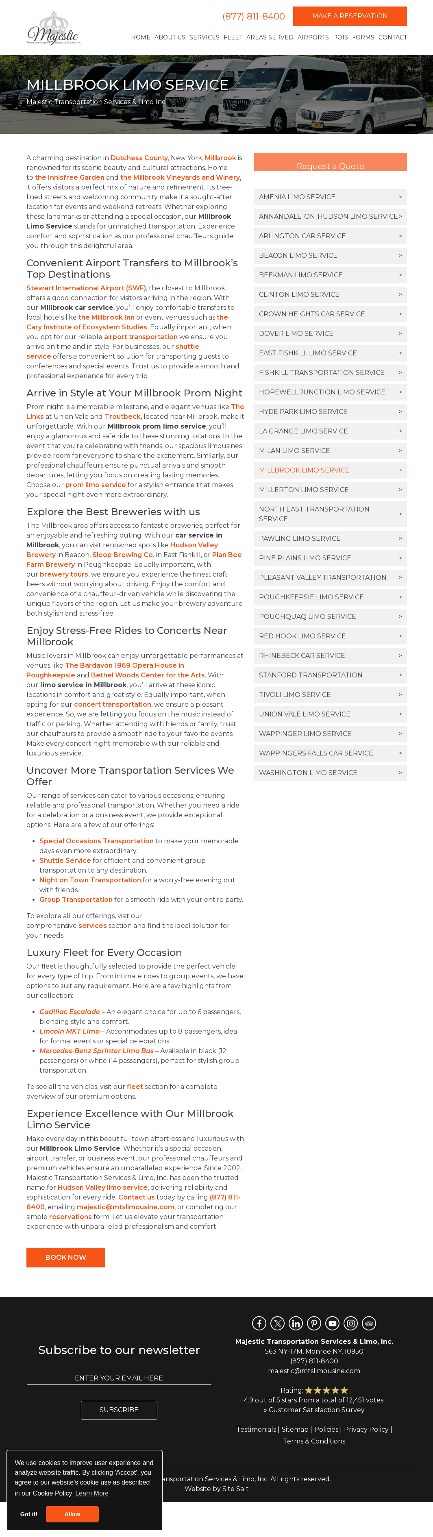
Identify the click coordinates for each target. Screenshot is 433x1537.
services (92, 926)
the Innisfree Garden (69, 177)
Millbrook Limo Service (330, 470)
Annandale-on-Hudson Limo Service (330, 217)
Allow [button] (72, 1514)
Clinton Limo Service (330, 295)
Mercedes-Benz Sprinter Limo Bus (96, 1051)
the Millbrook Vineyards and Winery (180, 177)
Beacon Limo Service (330, 256)
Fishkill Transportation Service (330, 373)
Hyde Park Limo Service (330, 412)
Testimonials (256, 1429)
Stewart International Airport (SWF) (86, 288)
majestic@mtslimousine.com (125, 1207)
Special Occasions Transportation (96, 841)
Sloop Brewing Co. (123, 555)
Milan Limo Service (330, 451)
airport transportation (141, 337)
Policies (326, 1429)
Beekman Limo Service (330, 275)
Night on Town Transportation (90, 880)
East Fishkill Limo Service (330, 353)
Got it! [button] (28, 1514)
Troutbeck (122, 416)
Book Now (66, 1257)
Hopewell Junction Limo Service (330, 392)
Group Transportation (76, 899)
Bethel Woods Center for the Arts (148, 675)
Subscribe (119, 1410)
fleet (135, 1087)
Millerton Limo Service (330, 490)
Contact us (136, 1197)
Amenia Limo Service (330, 197)
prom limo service (95, 485)
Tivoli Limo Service (330, 695)
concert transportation (112, 704)
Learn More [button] (92, 1493)
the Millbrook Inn (106, 317)
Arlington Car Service (330, 236)
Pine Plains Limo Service (330, 558)
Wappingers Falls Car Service (330, 753)
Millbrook (220, 158)
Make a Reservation (350, 16)
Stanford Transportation (330, 675)
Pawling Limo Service (330, 539)
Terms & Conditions (314, 1441)
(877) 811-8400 (253, 16)
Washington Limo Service (330, 773)
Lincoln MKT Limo (69, 1031)
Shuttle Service (65, 860)
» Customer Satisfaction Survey (314, 1410)
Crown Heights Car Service (330, 314)
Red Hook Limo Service (330, 636)
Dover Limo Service (330, 334)
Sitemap (295, 1429)
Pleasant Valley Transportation (330, 578)
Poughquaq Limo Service (330, 617)
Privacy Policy (366, 1429)
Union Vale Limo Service (330, 714)
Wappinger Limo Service (330, 734)
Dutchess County (139, 158)
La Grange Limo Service (330, 431)
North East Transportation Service (330, 514)
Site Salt (235, 1489)
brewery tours (64, 574)
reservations (70, 1217)
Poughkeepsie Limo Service (330, 597)
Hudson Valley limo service (103, 1187)
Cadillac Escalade (69, 1012)
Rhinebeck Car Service (330, 656)
